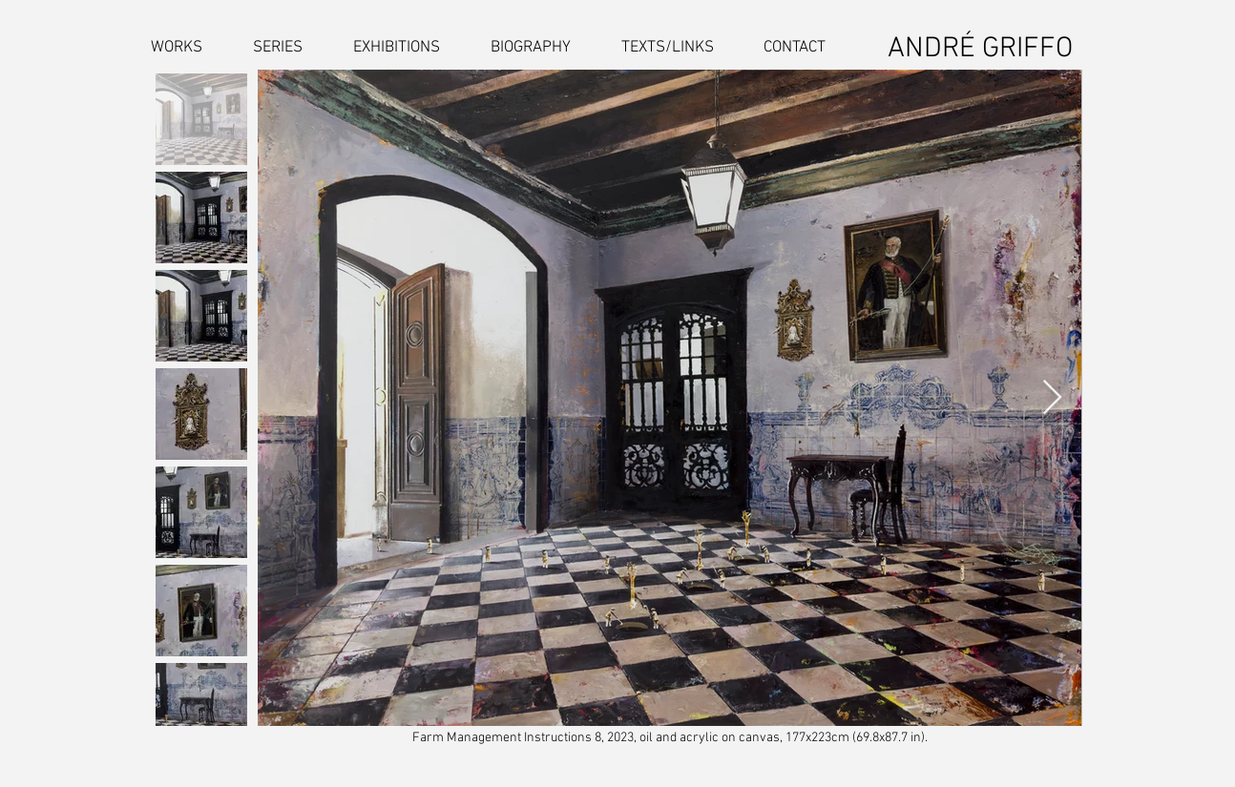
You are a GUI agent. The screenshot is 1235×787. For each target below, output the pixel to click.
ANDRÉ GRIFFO (980, 49)
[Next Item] (1052, 398)
